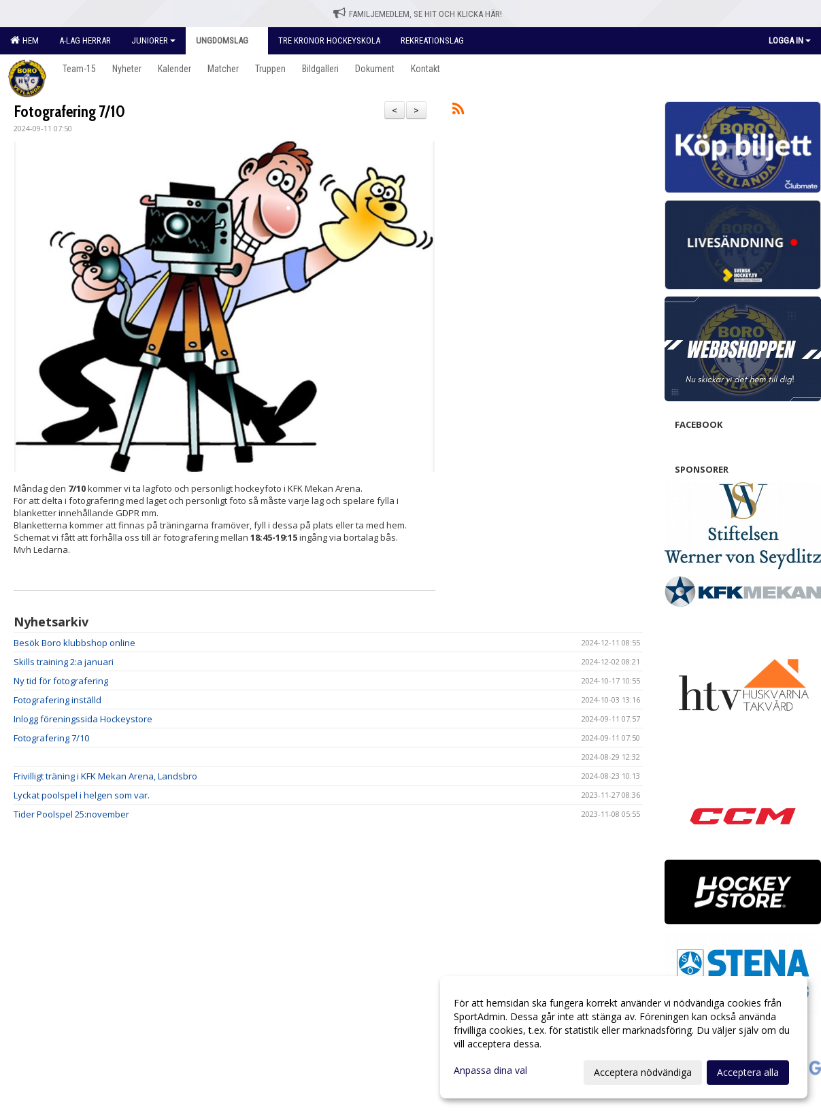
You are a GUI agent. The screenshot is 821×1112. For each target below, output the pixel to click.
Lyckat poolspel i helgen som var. (82, 795)
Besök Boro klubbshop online (74, 643)
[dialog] (623, 1037)
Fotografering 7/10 (69, 111)
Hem (24, 40)
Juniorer (153, 40)
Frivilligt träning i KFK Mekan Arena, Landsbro (105, 776)
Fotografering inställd (57, 700)
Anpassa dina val (490, 1070)
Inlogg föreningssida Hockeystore (83, 719)
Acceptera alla (748, 1072)
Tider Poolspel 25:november (71, 814)
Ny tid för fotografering (61, 681)
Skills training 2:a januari (64, 662)
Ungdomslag (227, 40)
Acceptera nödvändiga (643, 1072)
